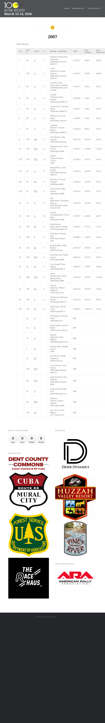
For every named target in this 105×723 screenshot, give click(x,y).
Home (66, 8)
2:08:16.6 (76, 257)
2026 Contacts (94, 8)
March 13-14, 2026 (18, 14)
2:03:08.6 (76, 237)
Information (77, 8)
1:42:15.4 (76, 139)
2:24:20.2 (76, 277)
